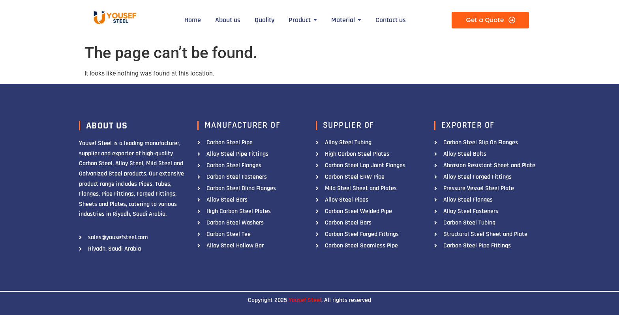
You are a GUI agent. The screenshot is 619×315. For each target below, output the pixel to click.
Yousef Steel (305, 300)
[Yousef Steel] (114, 19)
